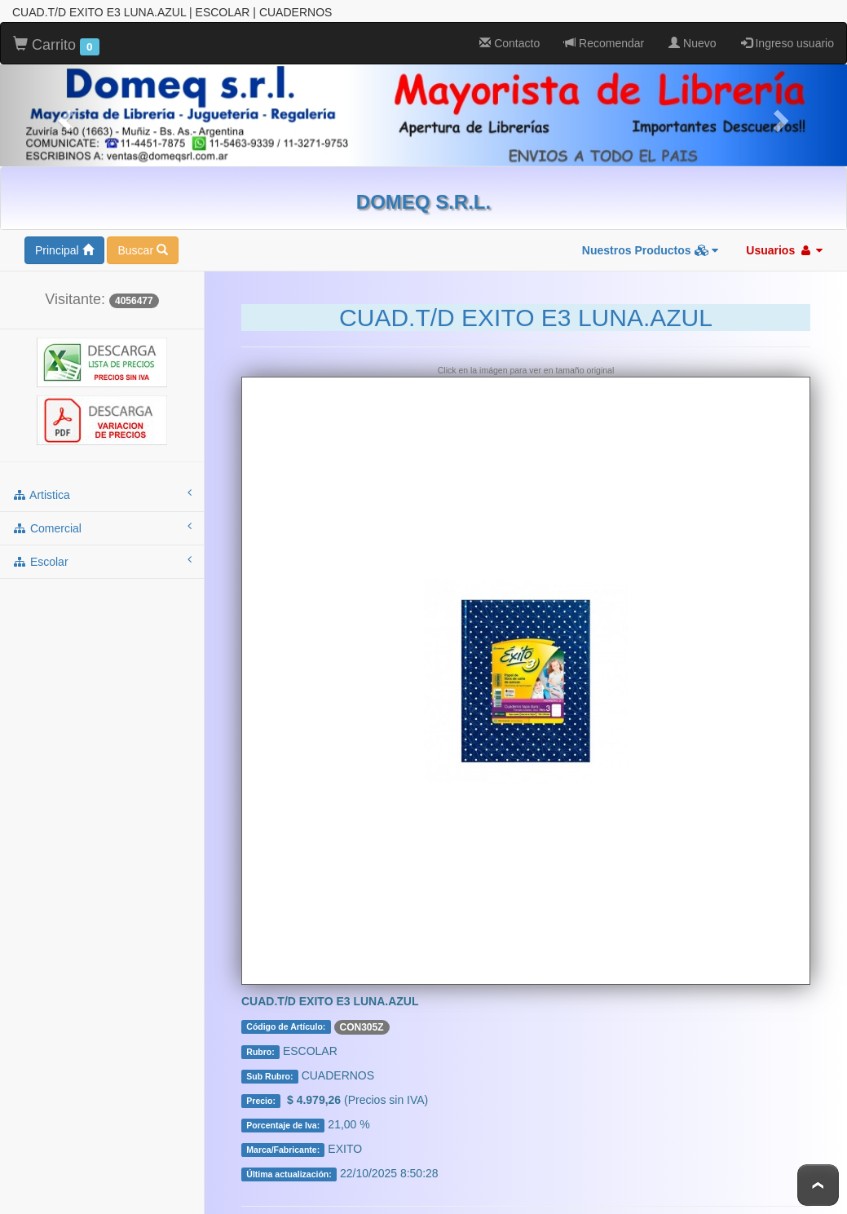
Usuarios (784, 247)
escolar (102, 558)
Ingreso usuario (787, 40)
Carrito (56, 43)
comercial (102, 525)
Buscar (142, 247)
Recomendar (604, 40)
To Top (818, 1185)
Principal (64, 247)
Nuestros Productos (650, 247)
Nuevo (692, 40)
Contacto (509, 40)
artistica (102, 491)
